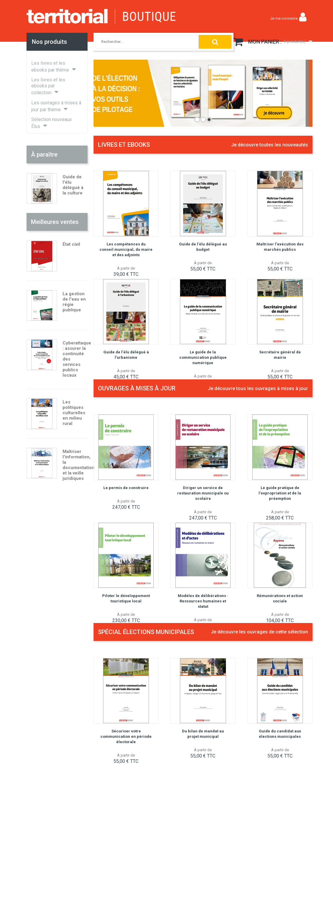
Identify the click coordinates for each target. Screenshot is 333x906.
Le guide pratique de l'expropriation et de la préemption (280, 493)
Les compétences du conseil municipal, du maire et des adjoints (126, 249)
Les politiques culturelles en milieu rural (74, 412)
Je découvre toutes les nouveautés (269, 145)
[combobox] (140, 42)
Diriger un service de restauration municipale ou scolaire (203, 493)
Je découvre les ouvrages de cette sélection (259, 632)
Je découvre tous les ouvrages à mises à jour (258, 388)
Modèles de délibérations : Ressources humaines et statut (203, 601)
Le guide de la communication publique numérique (203, 357)
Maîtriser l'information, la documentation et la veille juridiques (78, 465)
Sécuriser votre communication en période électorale (126, 736)
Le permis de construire (126, 488)
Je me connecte (284, 18)
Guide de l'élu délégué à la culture (73, 185)
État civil (71, 244)
